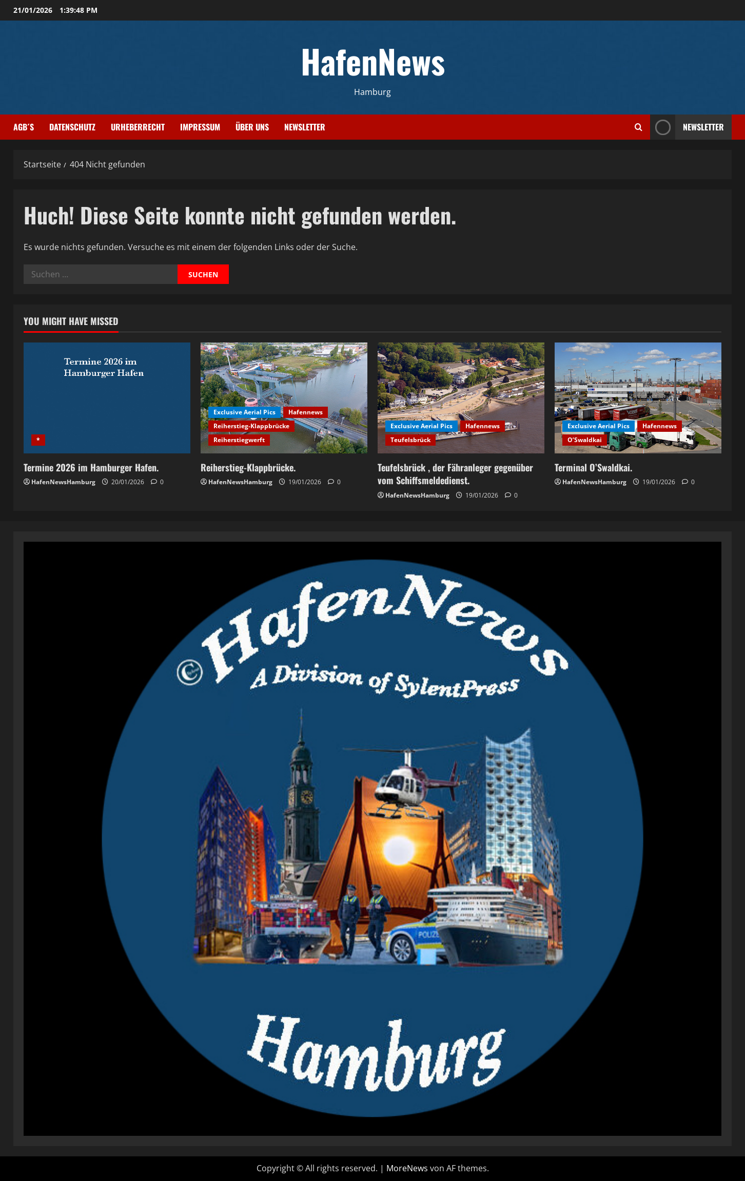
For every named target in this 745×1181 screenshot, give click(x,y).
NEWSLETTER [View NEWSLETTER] (687, 127)
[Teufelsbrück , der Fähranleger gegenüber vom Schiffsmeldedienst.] (461, 398)
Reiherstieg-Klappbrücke (251, 426)
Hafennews (305, 412)
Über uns (252, 127)
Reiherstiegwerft (239, 439)
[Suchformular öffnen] (638, 127)
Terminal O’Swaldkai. (593, 467)
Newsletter (304, 127)
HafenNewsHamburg (63, 482)
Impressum (200, 127)
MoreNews (407, 1168)
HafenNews (373, 60)
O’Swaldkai (584, 439)
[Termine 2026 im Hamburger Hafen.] (107, 398)
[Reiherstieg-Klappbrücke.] (284, 398)
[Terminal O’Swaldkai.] (638, 398)
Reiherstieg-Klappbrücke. (248, 467)
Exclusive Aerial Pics (244, 412)
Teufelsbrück (410, 439)
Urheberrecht (138, 127)
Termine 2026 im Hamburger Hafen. (91, 467)
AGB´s (23, 127)
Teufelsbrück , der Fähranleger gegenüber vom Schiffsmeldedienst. (455, 474)
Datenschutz (72, 127)
